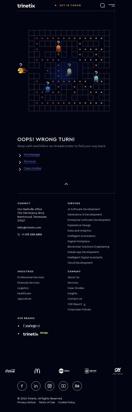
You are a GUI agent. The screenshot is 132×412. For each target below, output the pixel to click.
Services (30, 161)
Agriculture (24, 299)
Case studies (32, 168)
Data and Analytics (79, 230)
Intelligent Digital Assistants (85, 257)
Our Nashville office (29, 209)
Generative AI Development (85, 214)
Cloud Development (80, 263)
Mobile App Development (83, 252)
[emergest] (31, 326)
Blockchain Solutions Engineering (88, 246)
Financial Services (28, 282)
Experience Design (79, 225)
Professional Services (30, 277)
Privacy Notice (26, 402)
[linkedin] (35, 386)
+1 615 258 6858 (29, 234)
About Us (73, 277)
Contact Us (75, 299)
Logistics (23, 288)
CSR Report (75, 304)
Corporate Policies (79, 309)
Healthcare (24, 293)
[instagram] (49, 386)
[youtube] (63, 386)
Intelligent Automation (81, 236)
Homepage (32, 154)
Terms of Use (47, 402)
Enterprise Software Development (89, 220)
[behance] (77, 386)
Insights (72, 293)
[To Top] (66, 184)
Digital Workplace (79, 241)
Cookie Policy (66, 402)
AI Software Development (84, 209)
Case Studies (76, 288)
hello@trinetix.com (29, 227)
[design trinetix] (35, 333)
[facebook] (22, 386)
